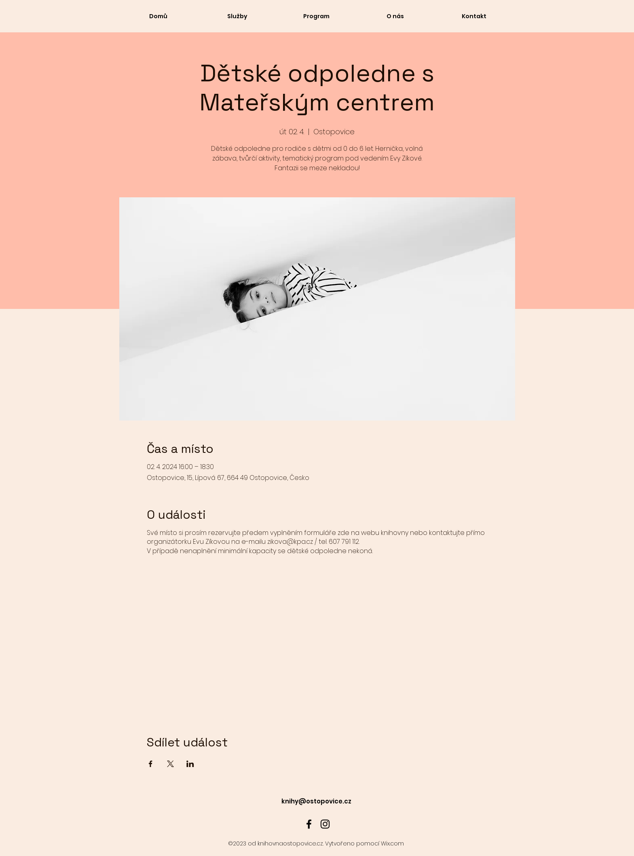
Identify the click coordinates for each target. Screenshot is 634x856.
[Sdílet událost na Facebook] (150, 764)
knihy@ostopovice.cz (316, 801)
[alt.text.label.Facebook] (309, 824)
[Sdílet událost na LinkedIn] (190, 764)
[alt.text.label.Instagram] (325, 824)
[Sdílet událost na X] (170, 764)
